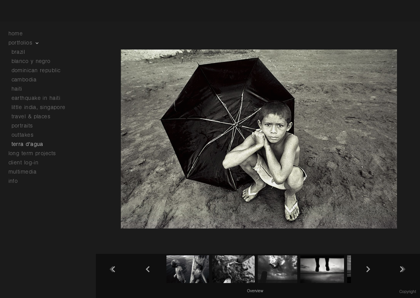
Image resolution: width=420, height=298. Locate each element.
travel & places (31, 116)
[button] (255, 290)
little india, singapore (39, 107)
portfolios (24, 43)
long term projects (36, 153)
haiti (17, 89)
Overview (255, 291)
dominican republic (36, 70)
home (15, 33)
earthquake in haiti (36, 98)
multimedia (26, 172)
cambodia (24, 79)
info (17, 181)
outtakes (23, 135)
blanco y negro (31, 61)
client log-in (23, 162)
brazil (18, 52)
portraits (22, 126)
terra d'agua (27, 144)
